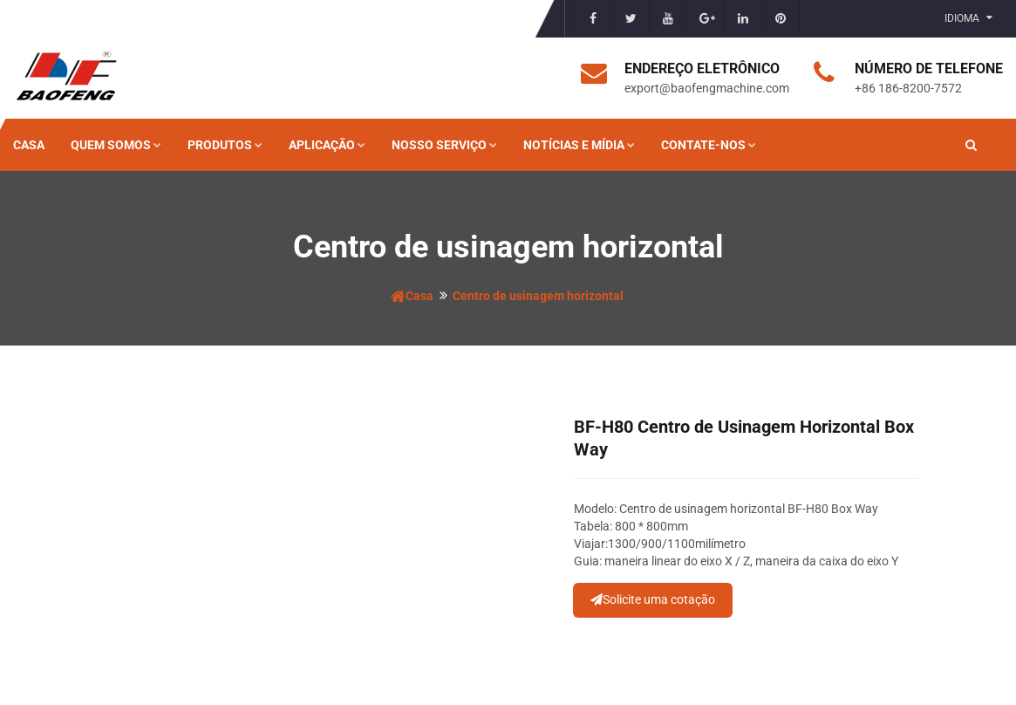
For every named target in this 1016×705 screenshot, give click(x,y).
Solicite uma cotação (652, 599)
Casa (28, 145)
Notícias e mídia (579, 145)
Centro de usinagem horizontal (538, 296)
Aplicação (327, 145)
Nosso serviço (444, 145)
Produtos (225, 145)
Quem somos (116, 145)
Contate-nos (708, 145)
